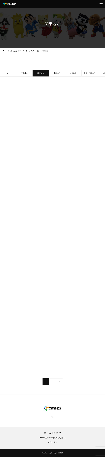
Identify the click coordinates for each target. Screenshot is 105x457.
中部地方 (57, 73)
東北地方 (24, 73)
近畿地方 (73, 73)
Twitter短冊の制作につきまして (52, 438)
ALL (8, 73)
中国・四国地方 (89, 73)
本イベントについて (52, 433)
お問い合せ (52, 442)
